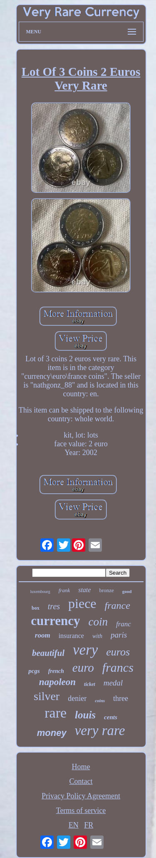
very (85, 650)
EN (74, 825)
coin (98, 621)
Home (81, 767)
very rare (100, 730)
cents (110, 717)
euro (83, 667)
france (117, 605)
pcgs (34, 671)
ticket (89, 684)
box (36, 608)
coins (100, 700)
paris (119, 634)
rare (56, 712)
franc (123, 624)
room (42, 635)
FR (88, 825)
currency (55, 620)
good (127, 591)
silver (46, 696)
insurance (71, 635)
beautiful (48, 653)
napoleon (57, 682)
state (84, 589)
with (97, 636)
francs (118, 667)
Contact (81, 781)
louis (85, 714)
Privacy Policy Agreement (81, 796)
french (56, 671)
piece (82, 603)
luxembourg (40, 591)
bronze (106, 590)
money (52, 733)
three (120, 698)
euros (118, 652)
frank (64, 590)
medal (113, 682)
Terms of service (81, 810)
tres (54, 606)
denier (77, 698)
